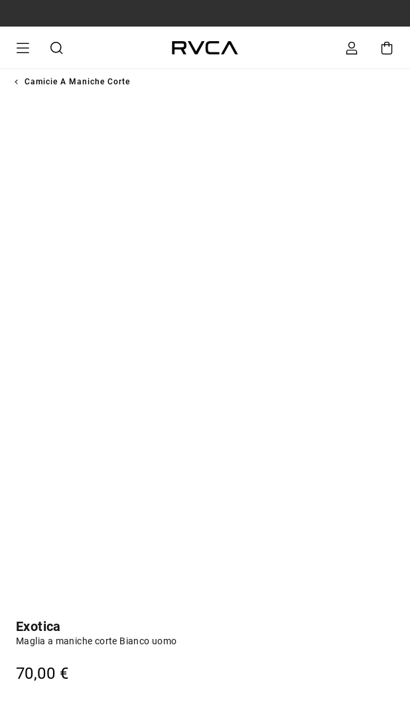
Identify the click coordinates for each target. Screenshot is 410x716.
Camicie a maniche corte (77, 81)
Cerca (55, 47)
